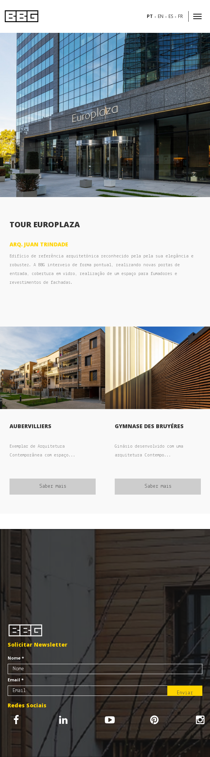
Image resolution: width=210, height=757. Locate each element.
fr (180, 16)
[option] (105, 115)
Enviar (185, 693)
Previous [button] (11, 115)
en (161, 16)
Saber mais (52, 486)
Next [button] (202, 115)
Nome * (16, 658)
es (170, 16)
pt (150, 16)
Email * (16, 680)
